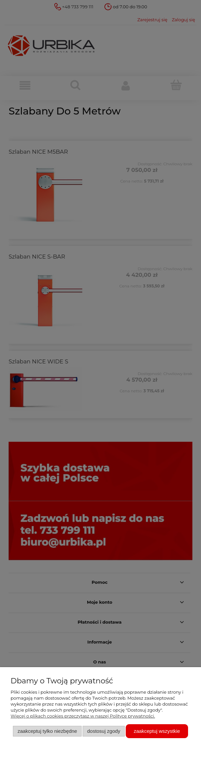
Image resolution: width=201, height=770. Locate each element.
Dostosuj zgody (103, 731)
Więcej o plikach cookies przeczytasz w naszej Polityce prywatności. (83, 716)
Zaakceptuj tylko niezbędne (47, 731)
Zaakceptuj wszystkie (157, 731)
